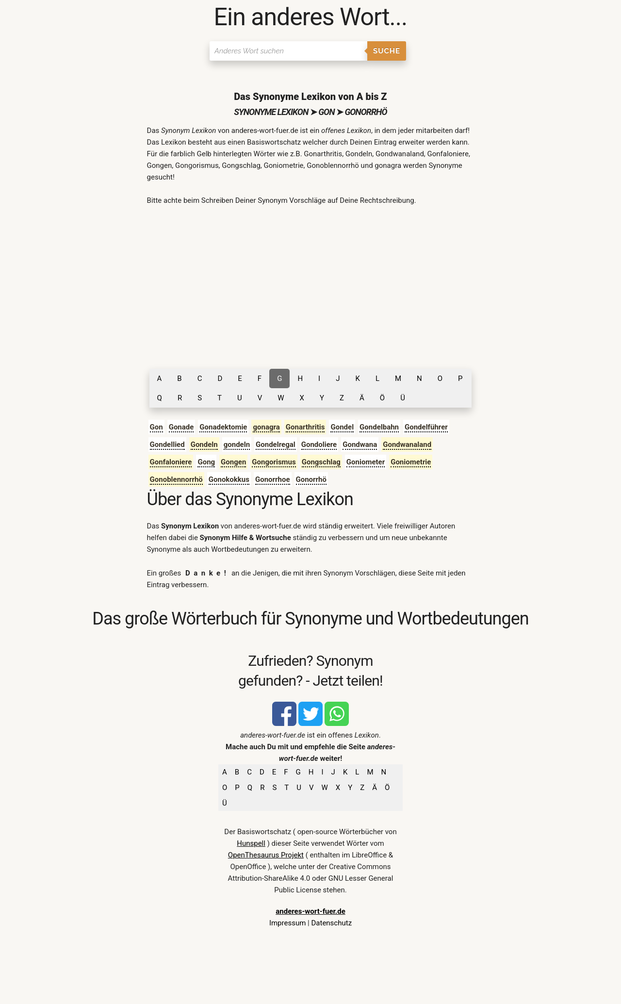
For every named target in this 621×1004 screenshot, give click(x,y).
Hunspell (251, 843)
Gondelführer (426, 427)
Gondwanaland (407, 444)
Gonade (181, 427)
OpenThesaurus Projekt (266, 855)
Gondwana (360, 444)
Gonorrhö (311, 479)
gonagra (266, 427)
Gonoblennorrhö (176, 479)
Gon (156, 427)
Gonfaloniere (171, 462)
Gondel (342, 427)
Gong (206, 462)
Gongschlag (321, 462)
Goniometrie (411, 462)
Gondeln (204, 444)
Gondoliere (319, 444)
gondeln (237, 444)
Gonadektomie (223, 427)
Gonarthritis (305, 427)
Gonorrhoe (272, 479)
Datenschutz (331, 923)
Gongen (233, 462)
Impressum (287, 923)
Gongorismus (273, 462)
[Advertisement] (310, 286)
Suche (386, 51)
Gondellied (167, 444)
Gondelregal (275, 444)
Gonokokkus (229, 479)
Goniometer (365, 462)
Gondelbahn (379, 427)
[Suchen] (288, 51)
